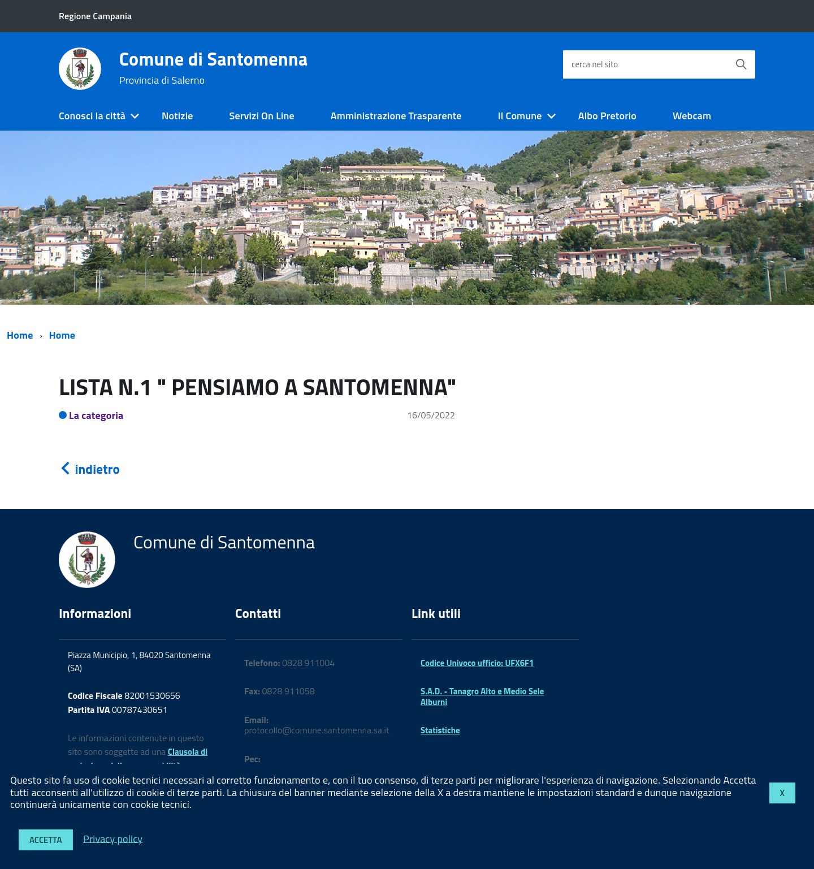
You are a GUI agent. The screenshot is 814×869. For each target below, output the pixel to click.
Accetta (45, 839)
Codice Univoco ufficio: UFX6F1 (477, 662)
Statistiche (440, 730)
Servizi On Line (262, 115)
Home (20, 335)
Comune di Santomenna (213, 68)
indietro (89, 469)
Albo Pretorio (607, 115)
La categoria (96, 415)
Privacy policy (112, 838)
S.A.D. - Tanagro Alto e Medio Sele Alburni (482, 696)
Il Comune (520, 115)
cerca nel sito (594, 64)
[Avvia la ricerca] (741, 64)
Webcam (692, 115)
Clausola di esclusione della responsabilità (137, 758)
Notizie (177, 115)
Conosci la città (92, 115)
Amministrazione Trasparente (396, 115)
